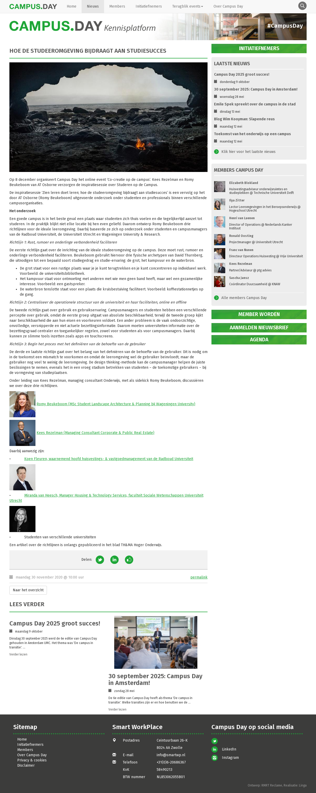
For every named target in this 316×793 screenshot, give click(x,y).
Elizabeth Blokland (243, 183)
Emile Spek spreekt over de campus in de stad (255, 104)
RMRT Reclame (272, 785)
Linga (303, 785)
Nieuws (93, 6)
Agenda (259, 340)
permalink (199, 577)
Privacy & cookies (32, 760)
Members (117, 6)
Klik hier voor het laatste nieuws (248, 152)
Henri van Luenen (242, 218)
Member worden (259, 314)
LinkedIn (229, 749)
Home (71, 6)
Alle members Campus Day (244, 298)
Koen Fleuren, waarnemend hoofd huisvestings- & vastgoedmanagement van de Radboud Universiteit (108, 459)
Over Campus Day (228, 6)
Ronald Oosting (241, 236)
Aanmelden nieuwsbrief (259, 328)
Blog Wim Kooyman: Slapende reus (244, 119)
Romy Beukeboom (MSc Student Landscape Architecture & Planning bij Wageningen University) (116, 404)
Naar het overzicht (28, 590)
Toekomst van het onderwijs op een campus (252, 134)
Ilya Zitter (237, 200)
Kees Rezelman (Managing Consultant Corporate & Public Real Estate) (95, 433)
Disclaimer (26, 765)
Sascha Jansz (239, 278)
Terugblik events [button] (187, 6)
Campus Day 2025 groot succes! (54, 623)
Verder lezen (18, 654)
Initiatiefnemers (149, 6)
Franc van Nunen (241, 250)
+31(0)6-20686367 (171, 762)
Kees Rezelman (240, 264)
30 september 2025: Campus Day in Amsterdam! (155, 679)
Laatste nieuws (232, 64)
